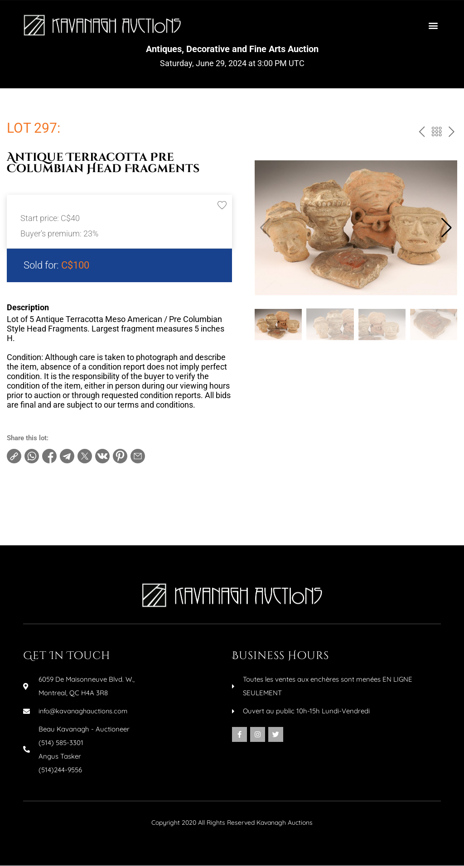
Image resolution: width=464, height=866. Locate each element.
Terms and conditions (49, 490)
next (450, 133)
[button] (433, 25)
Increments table (41, 504)
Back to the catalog (435, 133)
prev (420, 133)
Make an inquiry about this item (63, 519)
